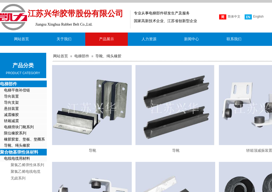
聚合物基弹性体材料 (19, 152)
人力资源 (149, 39)
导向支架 (11, 103)
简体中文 (229, 16)
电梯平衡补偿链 (17, 90)
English (254, 16)
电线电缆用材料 (17, 159)
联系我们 (234, 39)
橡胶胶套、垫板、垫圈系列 (22, 139)
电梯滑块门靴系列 (19, 127)
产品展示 (106, 39)
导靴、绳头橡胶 (108, 56)
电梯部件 (81, 56)
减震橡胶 (11, 115)
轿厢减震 (11, 121)
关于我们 (64, 39)
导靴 (92, 151)
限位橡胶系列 (15, 133)
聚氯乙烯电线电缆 (25, 172)
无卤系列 (18, 178)
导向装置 (11, 96)
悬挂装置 (11, 109)
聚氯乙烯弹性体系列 (27, 165)
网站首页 (60, 56)
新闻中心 (191, 39)
